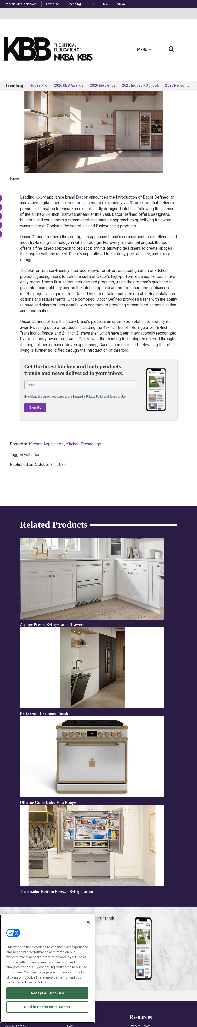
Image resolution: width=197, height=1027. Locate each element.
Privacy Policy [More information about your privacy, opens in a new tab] (35, 982)
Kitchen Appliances (46, 493)
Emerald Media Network (20, 4)
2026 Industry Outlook (140, 85)
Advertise (52, 4)
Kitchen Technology (83, 493)
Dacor (38, 504)
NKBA (121, 4)
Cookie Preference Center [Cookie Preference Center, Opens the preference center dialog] (47, 1007)
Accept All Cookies (47, 993)
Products (21, 105)
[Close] (88, 922)
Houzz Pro (38, 85)
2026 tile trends (103, 85)
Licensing (74, 4)
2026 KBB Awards (68, 85)
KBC (106, 4)
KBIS (92, 4)
